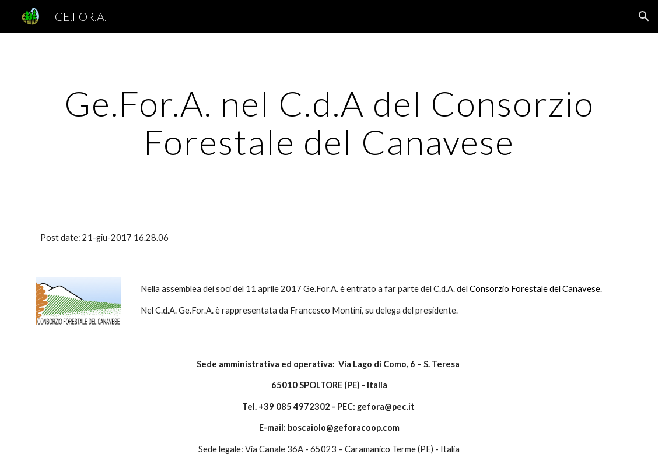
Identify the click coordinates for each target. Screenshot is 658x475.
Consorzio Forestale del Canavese (535, 289)
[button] (644, 16)
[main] (329, 122)
